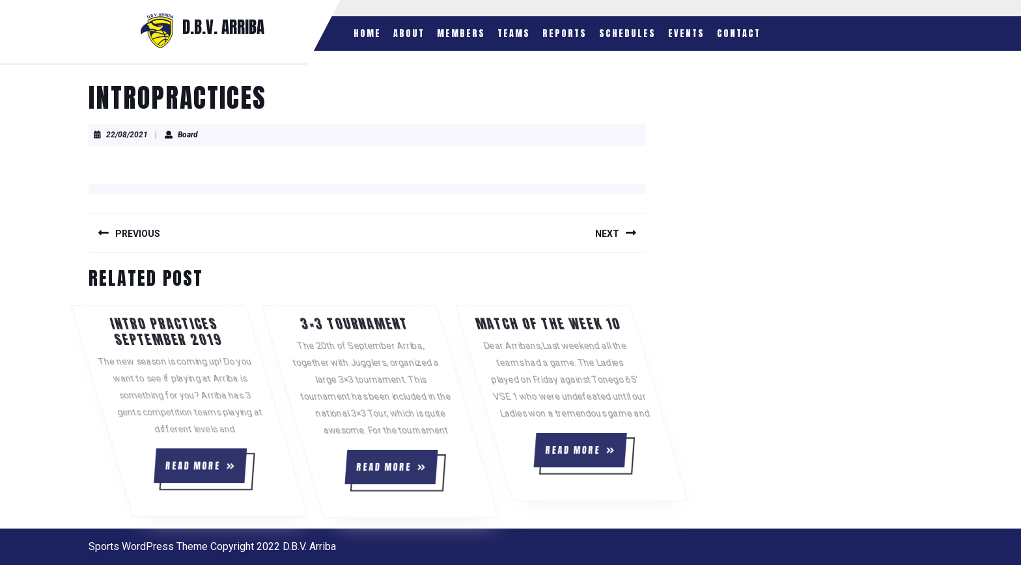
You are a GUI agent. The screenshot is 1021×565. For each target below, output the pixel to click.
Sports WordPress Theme (148, 546)
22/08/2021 (127, 134)
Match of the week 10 (601, 324)
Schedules (627, 33)
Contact (739, 33)
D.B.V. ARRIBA (223, 27)
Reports (564, 33)
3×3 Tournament (409, 324)
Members (461, 33)
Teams (513, 33)
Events (686, 33)
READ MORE (233, 470)
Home (367, 33)
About (409, 33)
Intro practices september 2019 (219, 332)
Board (188, 134)
